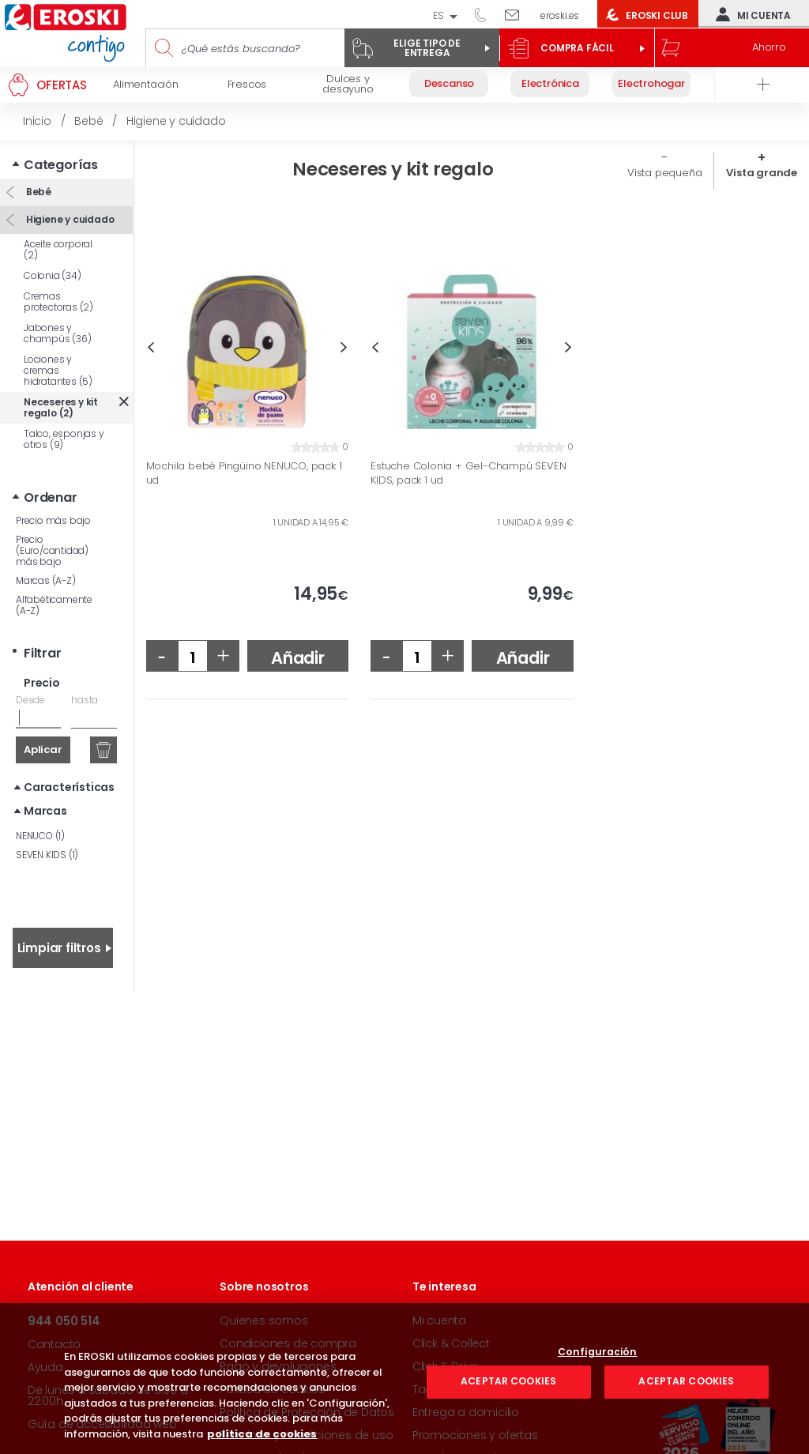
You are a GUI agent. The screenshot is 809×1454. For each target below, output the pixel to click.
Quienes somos (263, 1320)
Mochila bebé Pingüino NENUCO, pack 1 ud (244, 473)
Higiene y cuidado (69, 219)
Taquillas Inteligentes (469, 1389)
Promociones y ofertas (475, 1435)
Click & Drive (445, 1366)
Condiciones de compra (288, 1343)
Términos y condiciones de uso (306, 1435)
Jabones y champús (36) (58, 333)
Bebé (37, 191)
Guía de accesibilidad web (102, 1424)
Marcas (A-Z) (46, 580)
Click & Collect (451, 1343)
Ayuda (45, 1367)
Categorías (61, 165)
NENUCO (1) (40, 835)
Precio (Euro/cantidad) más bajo (52, 550)
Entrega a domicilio (465, 1412)
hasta (84, 699)
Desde (30, 699)
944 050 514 (486, 14)
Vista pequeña (664, 172)
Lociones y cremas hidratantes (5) (58, 370)
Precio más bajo (53, 520)
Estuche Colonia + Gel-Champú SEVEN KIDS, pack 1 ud (468, 473)
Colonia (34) (52, 275)
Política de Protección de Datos (307, 1412)
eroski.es (559, 15)
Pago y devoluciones (278, 1366)
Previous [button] (150, 347)
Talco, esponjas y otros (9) (64, 439)
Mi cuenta (750, 14)
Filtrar (43, 653)
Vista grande (761, 172)
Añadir (298, 657)
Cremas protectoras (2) (58, 301)
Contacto (54, 1344)
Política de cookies (272, 1389)
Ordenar (50, 497)
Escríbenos (518, 14)
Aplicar (43, 749)
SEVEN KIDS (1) (47, 854)
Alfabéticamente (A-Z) (54, 605)
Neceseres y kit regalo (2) (61, 407)
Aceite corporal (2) (58, 249)
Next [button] (344, 347)
